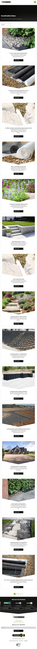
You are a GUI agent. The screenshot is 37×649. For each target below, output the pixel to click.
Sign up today (18, 630)
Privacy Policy (21, 640)
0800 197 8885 (18, 620)
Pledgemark (26, 640)
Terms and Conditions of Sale (13, 640)
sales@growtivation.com (18, 621)
